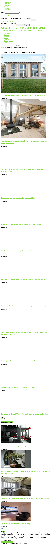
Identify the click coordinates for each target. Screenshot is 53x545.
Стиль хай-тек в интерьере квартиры (14, 446)
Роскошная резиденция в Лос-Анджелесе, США (17, 198)
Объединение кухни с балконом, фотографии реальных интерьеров (25, 498)
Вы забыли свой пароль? (8, 21)
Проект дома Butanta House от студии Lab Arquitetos (19, 361)
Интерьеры (7, 5)
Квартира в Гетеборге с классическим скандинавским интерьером (24, 306)
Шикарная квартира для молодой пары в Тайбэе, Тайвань (21, 224)
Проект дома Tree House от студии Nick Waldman (18, 387)
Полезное (7, 42)
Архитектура (7, 3)
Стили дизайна (8, 9)
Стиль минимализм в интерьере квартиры (16, 524)
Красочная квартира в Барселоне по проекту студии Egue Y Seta (23, 279)
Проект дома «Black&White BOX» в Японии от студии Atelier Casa (24, 414)
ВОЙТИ (6, 15)
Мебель (6, 6)
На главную (7, 2)
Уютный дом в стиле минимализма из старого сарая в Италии (23, 95)
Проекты (6, 8)
